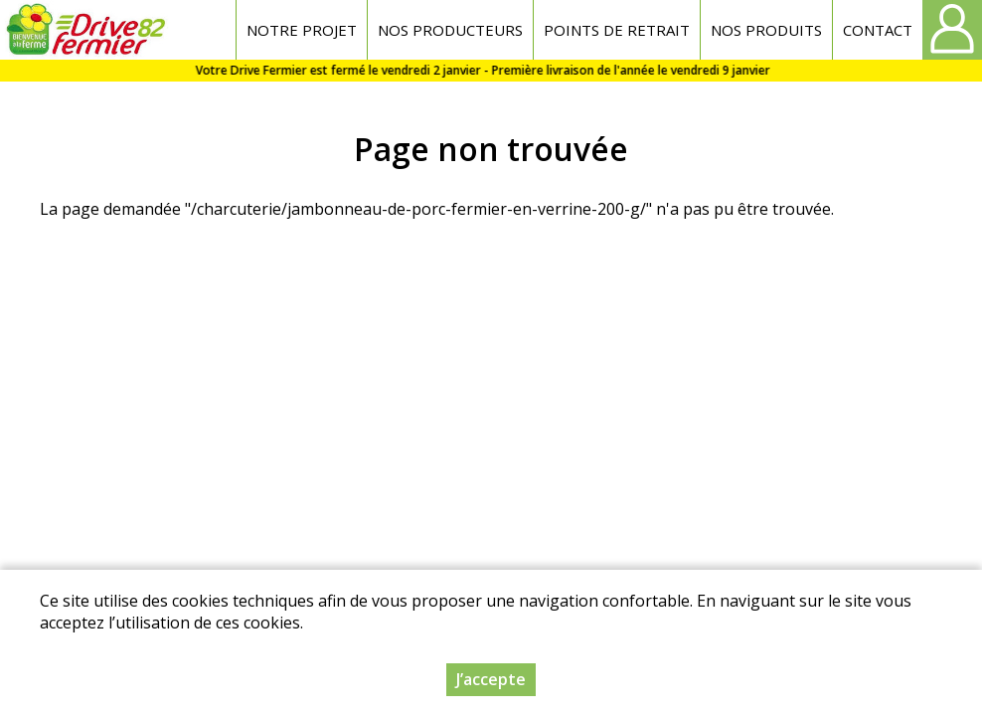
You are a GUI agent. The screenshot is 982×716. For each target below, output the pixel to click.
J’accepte (491, 679)
